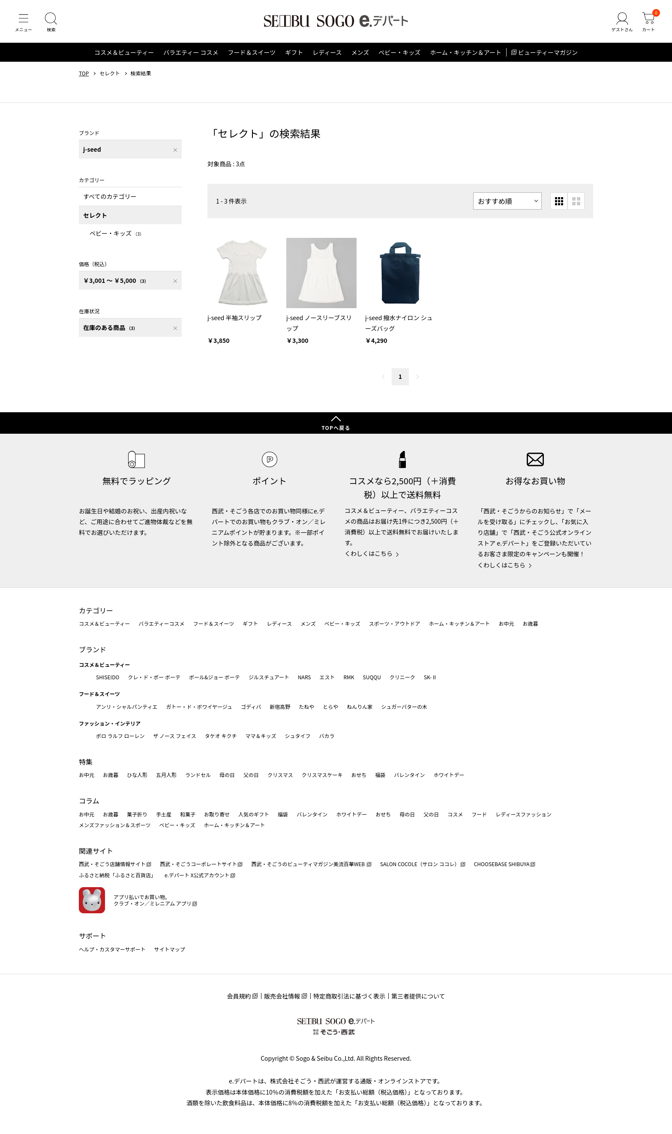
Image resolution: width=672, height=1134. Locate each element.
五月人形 (166, 774)
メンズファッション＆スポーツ (115, 824)
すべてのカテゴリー (109, 197)
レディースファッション (523, 814)
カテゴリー (96, 610)
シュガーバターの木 (404, 706)
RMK (348, 677)
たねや (306, 706)
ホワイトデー (448, 774)
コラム (89, 800)
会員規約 (239, 996)
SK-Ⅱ (430, 677)
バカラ (327, 735)
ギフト (294, 53)
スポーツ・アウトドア (394, 623)
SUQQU (372, 677)
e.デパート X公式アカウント (197, 875)
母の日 (227, 774)
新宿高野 (280, 706)
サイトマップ (169, 949)
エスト (327, 677)
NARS (304, 677)
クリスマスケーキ (322, 774)
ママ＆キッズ (261, 735)
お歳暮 (530, 623)
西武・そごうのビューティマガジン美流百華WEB (308, 863)
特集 (86, 761)
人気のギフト (253, 814)
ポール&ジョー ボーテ (214, 677)
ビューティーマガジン (548, 53)
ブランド (92, 649)
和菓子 (187, 814)
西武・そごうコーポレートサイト (198, 863)
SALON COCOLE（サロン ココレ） (419, 863)
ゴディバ (251, 706)
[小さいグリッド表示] (558, 201)
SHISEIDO (107, 677)
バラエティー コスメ (190, 53)
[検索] (51, 23)
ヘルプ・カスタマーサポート (112, 949)
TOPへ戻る (336, 427)
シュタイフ (298, 735)
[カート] (648, 23)
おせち (358, 774)
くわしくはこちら (369, 553)
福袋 (380, 774)
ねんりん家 (359, 706)
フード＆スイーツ (252, 53)
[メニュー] (23, 23)
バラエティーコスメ (161, 623)
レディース (327, 53)
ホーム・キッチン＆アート (465, 53)
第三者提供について (418, 996)
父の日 (251, 774)
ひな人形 (137, 774)
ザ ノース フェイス (174, 735)
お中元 (506, 623)
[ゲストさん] (622, 23)
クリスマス (280, 774)
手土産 (163, 814)
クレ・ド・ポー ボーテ (154, 677)
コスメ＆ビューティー (124, 53)
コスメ (455, 814)
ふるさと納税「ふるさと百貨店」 (117, 875)
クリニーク (402, 677)
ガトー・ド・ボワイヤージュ (199, 706)
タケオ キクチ (221, 735)
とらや (330, 706)
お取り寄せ (217, 814)
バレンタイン (409, 774)
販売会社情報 (282, 996)
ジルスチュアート (269, 677)
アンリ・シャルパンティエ (126, 706)
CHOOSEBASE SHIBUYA (502, 863)
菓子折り (137, 814)
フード (479, 814)
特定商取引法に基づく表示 (349, 996)
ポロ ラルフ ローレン (120, 735)
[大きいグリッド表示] (576, 201)
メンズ (360, 53)
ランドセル (198, 774)
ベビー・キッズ (399, 53)
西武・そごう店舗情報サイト (112, 863)
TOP (84, 74)
